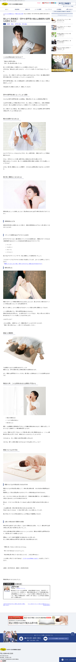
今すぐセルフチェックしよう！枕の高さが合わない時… (64, 20)
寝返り (12, 24)
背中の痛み (24, 24)
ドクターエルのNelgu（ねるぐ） (31, 558)
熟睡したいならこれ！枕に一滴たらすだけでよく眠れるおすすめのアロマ (23, 263)
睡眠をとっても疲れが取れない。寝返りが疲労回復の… (64, 41)
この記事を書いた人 (9, 584)
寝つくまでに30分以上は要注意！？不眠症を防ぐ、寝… (64, 48)
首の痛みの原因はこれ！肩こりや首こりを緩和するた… (64, 34)
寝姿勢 (8, 24)
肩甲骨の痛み (18, 24)
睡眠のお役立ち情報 (60, 22)
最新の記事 (19, 584)
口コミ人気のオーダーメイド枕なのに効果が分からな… (64, 27)
